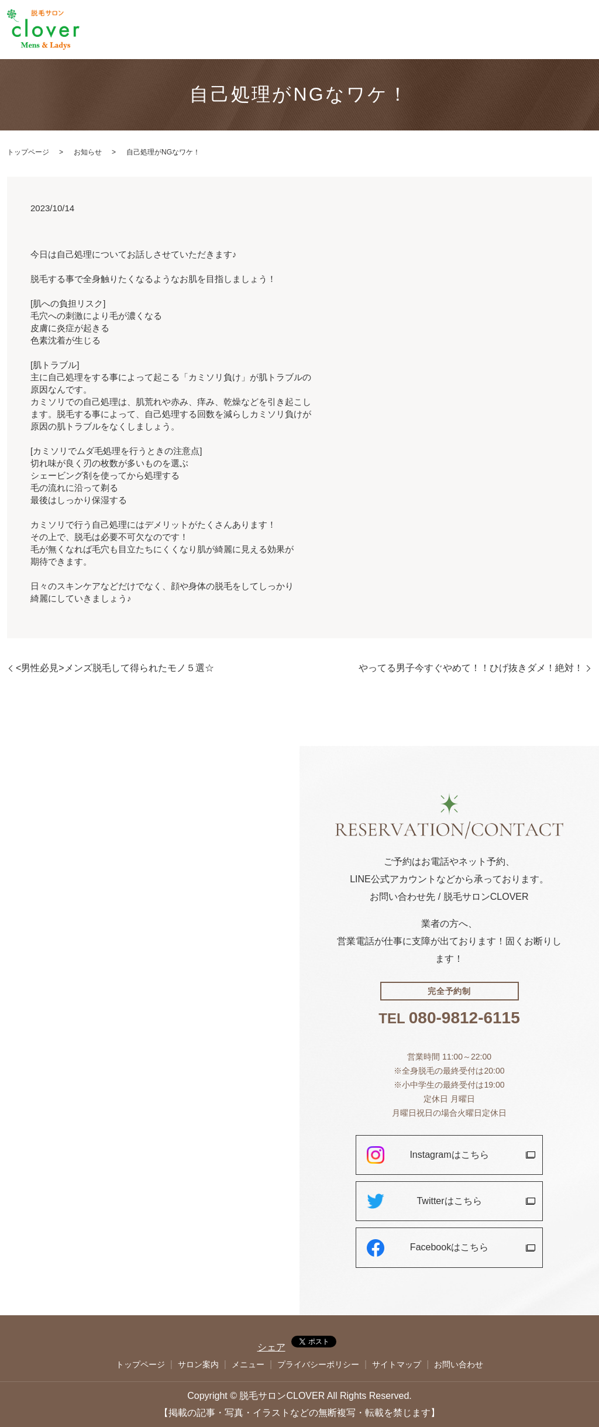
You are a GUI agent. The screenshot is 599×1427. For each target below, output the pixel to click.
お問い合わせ (565, 30)
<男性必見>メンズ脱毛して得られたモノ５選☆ (115, 668)
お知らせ (88, 152)
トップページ (394, 30)
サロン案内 (444, 30)
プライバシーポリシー (318, 1364)
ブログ (522, 30)
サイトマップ (396, 1364)
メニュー (487, 30)
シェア (271, 1347)
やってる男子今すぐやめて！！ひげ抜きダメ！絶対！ (471, 668)
